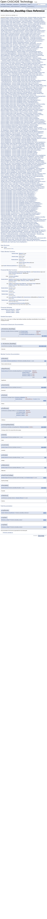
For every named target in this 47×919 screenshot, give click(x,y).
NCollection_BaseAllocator (12, 265)
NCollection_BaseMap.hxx (8, 532)
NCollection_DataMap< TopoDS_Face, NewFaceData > (33, 135)
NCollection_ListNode (13, 280)
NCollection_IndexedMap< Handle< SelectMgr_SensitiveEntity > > (13, 219)
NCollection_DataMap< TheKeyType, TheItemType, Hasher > (16, 17)
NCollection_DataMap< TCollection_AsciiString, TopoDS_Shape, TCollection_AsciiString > (27, 119)
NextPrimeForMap (12, 300)
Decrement (11, 294)
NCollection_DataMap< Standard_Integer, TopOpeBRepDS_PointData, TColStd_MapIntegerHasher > (19, 101)
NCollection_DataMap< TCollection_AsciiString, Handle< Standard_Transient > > (29, 109)
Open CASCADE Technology (5, 6)
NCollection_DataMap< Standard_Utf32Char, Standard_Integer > (29, 105)
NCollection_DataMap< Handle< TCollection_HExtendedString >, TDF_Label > (27, 43)
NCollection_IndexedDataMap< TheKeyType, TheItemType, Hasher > (23, 177)
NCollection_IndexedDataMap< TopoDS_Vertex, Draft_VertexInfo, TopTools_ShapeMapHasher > (18, 210)
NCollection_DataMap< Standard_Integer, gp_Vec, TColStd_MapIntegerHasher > (27, 69)
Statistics (20, 262)
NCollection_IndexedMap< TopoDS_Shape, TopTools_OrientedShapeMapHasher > (27, 226)
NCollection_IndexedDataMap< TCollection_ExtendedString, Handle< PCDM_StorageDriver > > (18, 193)
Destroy (10, 297)
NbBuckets (21, 253)
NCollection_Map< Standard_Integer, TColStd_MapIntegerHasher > (27, 239)
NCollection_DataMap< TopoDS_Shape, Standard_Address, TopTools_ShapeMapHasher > (18, 156)
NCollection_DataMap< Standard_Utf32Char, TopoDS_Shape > (12, 106)
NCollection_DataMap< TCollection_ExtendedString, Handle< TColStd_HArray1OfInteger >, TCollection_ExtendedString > (23, 121)
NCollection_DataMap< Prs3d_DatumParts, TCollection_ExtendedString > (29, 62)
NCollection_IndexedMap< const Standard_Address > (31, 213)
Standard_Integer (15, 253)
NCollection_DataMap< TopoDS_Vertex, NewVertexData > (29, 172)
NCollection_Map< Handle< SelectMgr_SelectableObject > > (12, 231)
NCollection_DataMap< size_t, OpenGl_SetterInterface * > (11, 63)
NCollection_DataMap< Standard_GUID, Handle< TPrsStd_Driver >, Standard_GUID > (30, 64)
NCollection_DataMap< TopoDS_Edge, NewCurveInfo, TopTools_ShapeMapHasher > (28, 132)
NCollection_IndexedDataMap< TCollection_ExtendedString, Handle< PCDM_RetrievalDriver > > (18, 192)
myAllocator (18, 309)
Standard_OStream (26, 262)
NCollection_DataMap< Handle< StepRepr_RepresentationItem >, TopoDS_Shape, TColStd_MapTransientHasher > (22, 41)
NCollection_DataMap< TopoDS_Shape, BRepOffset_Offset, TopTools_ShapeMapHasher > (29, 142)
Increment (11, 291)
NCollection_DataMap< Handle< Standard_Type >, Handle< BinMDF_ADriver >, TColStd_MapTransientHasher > (21, 37)
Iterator (5, 247)
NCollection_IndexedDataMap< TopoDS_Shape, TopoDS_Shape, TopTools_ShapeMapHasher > (18, 201)
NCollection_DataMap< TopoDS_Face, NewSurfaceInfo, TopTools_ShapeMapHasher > (17, 136)
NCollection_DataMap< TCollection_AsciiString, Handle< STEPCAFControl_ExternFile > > (17, 110)
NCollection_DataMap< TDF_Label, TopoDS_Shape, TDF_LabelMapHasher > (24, 130)
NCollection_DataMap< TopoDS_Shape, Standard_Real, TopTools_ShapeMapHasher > (28, 160)
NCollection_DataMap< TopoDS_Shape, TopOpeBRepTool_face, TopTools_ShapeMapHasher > (18, 168)
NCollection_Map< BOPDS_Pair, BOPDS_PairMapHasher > (11, 228)
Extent (20, 256)
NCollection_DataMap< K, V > (23, 52)
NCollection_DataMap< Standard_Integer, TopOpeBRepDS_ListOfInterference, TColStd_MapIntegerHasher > (21, 100)
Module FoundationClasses (15, 6)
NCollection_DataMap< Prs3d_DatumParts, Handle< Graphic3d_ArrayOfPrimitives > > (17, 58)
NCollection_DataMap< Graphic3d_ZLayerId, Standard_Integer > (31, 20)
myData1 (17, 310)
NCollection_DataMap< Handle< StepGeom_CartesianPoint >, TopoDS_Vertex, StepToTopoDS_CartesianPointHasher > (23, 39)
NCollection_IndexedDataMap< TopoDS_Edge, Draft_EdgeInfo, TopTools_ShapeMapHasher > (18, 194)
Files (29, 5)
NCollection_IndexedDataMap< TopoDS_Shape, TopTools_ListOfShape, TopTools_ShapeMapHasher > (19, 207)
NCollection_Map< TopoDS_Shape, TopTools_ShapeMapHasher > (15, 241)
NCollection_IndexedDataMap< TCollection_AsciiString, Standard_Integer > (25, 189)
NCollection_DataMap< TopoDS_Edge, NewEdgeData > (11, 134)
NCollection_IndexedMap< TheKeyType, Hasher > (10, 211)
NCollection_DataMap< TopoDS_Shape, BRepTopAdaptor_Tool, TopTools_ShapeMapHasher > (18, 143)
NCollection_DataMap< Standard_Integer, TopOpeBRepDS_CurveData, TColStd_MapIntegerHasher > (19, 98)
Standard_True (41, 297)
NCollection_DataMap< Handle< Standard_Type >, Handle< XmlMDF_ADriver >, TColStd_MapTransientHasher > (21, 38)
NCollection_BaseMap (13, 271)
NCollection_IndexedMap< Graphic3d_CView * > (10, 214)
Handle (4, 265)
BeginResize (11, 279)
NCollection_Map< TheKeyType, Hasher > (36, 227)
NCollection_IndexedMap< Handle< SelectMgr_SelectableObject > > (27, 218)
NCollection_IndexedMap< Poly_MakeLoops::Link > (10, 222)
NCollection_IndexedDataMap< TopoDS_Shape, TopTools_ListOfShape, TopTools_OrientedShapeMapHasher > (21, 206)
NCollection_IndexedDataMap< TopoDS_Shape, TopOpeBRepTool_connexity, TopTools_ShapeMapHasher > (21, 205)
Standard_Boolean (14, 259)
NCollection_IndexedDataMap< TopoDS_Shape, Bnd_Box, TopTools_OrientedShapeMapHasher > (19, 197)
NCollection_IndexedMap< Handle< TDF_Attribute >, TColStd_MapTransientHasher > (29, 220)
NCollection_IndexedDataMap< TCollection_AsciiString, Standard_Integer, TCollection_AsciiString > (19, 190)
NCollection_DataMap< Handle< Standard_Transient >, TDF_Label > (32, 35)
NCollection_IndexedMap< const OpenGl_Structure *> (11, 213)
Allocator (20, 265)
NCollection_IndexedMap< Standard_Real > (20, 223)
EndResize (11, 283)
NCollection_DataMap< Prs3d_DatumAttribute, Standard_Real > (26, 56)
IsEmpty (20, 259)
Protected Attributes (44, 9)
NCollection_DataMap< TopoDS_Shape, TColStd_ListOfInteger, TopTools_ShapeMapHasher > (18, 161)
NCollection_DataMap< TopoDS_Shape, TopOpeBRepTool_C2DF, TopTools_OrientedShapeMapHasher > (20, 167)
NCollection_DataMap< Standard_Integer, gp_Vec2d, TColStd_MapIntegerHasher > (16, 71)
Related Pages (9, 4)
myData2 (17, 312)
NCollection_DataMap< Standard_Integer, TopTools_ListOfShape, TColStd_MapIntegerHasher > (18, 104)
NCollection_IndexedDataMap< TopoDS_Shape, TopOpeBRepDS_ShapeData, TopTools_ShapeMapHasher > (20, 202)
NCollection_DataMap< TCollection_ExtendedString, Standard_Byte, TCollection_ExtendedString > (19, 123)
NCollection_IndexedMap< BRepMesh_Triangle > (29, 211)
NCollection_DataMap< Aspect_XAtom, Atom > (37, 17)
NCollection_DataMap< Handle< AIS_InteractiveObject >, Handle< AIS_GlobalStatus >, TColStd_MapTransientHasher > (23, 21)
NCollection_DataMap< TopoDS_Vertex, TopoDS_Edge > (11, 173)
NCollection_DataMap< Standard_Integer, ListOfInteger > (22, 84)
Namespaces (16, 5)
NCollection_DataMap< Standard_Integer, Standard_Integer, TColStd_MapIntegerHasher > (25, 90)
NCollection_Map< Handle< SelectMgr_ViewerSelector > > (35, 231)
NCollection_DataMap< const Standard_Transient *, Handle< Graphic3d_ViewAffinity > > (17, 18)
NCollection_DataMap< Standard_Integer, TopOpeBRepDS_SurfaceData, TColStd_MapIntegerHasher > (20, 102)
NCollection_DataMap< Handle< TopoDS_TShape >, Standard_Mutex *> (14, 46)
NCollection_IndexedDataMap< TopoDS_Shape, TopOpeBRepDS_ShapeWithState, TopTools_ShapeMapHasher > (21, 203)
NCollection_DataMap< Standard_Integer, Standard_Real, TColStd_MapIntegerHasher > (17, 92)
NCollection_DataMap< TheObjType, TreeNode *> (10, 131)
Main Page (3, 4)
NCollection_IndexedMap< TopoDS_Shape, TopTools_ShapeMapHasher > (14, 227)
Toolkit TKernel (23, 6)
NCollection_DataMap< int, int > (7, 50)
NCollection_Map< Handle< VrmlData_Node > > (28, 234)
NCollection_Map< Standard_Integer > (8, 239)
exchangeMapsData (12, 303)
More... (12, 248)
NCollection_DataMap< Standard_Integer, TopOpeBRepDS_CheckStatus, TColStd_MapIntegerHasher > (20, 97)
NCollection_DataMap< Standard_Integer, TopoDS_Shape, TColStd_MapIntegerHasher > (29, 96)
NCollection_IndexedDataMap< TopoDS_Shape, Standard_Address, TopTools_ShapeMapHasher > (19, 199)
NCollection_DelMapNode (17, 297)
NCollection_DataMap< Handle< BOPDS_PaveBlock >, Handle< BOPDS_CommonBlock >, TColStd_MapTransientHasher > (23, 22)
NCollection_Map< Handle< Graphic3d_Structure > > (20, 230)
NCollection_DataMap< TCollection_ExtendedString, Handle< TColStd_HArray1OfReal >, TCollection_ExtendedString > (23, 122)
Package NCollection (30, 6)
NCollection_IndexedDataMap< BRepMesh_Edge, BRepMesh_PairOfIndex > (15, 178)
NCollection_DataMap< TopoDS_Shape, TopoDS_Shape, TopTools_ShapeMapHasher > (28, 164)
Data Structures (23, 5)
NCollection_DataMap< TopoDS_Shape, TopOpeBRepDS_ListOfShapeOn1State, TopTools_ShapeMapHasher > (21, 165)
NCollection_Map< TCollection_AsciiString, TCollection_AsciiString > (13, 240)
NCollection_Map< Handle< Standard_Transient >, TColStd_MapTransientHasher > (16, 232)
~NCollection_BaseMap (13, 276)
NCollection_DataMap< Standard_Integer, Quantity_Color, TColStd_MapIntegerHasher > (17, 88)
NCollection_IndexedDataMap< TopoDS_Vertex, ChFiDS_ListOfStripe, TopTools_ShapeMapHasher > (19, 209)
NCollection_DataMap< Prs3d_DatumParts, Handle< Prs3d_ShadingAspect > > (16, 60)
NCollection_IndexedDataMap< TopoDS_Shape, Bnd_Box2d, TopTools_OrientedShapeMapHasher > (19, 198)
